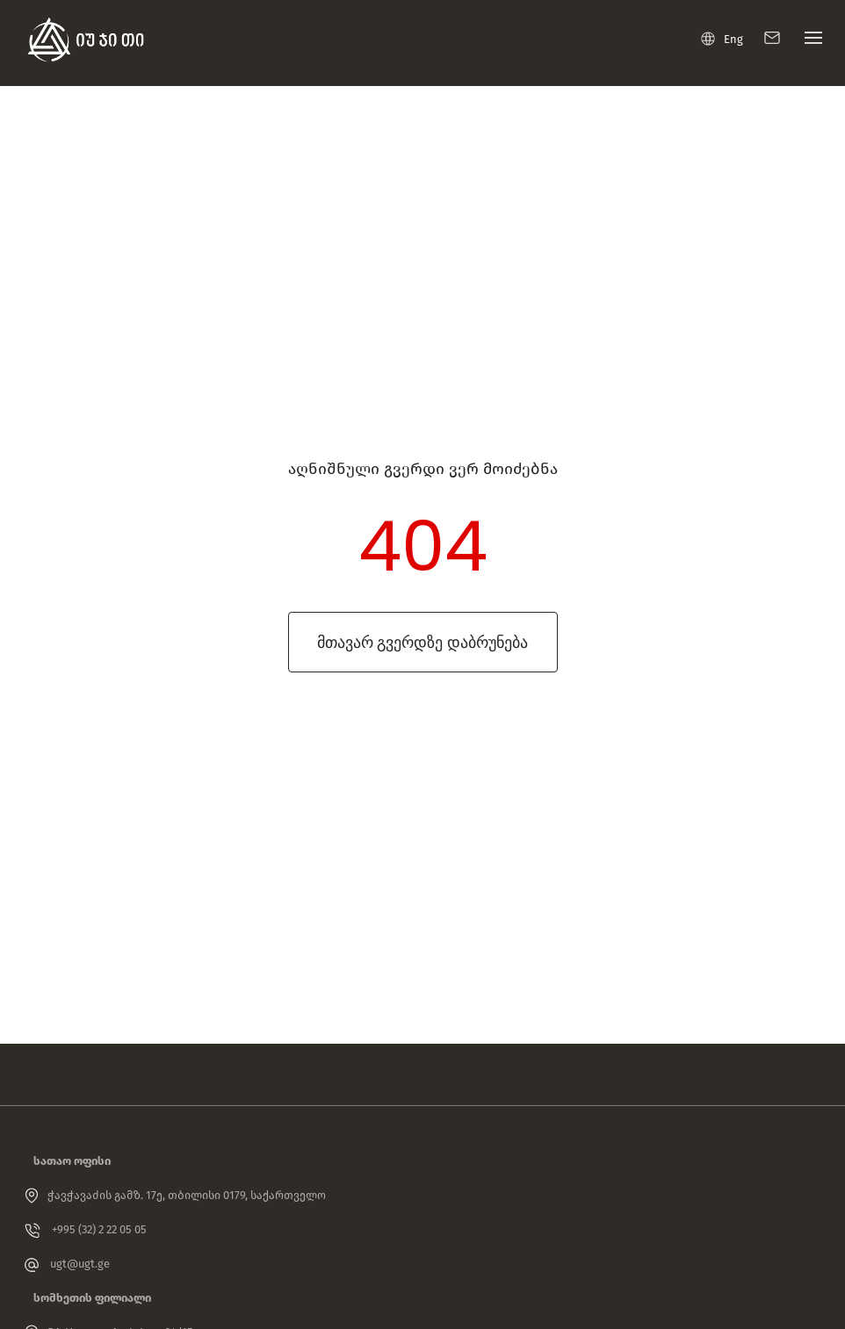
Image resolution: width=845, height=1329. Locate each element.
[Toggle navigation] (809, 42)
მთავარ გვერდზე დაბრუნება (422, 642)
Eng (722, 39)
